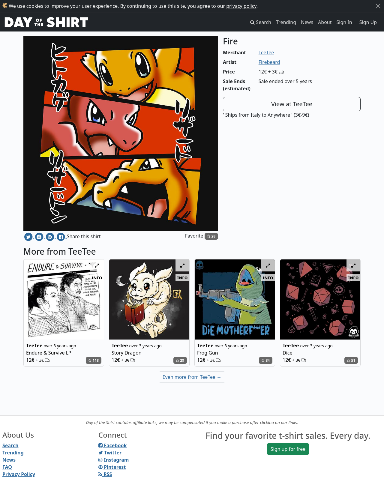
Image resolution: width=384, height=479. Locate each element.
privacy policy (241, 6)
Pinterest (112, 467)
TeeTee (266, 52)
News (307, 22)
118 (93, 360)
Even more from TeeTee (192, 377)
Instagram (113, 460)
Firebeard (269, 62)
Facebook (112, 445)
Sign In (344, 22)
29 (180, 360)
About (325, 22)
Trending (286, 22)
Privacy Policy (18, 474)
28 (211, 236)
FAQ (7, 467)
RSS (105, 474)
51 (351, 360)
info (97, 277)
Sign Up (368, 22)
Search (10, 445)
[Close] (378, 6)
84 (265, 360)
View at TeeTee (291, 104)
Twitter (110, 452)
